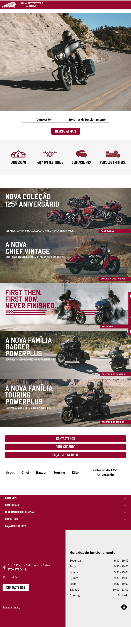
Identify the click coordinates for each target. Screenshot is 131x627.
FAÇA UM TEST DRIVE (65, 455)
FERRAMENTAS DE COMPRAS (20, 512)
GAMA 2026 (11, 498)
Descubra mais (65, 131)
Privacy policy (11, 607)
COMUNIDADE (12, 505)
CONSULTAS (11, 519)
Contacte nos (65, 439)
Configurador (65, 447)
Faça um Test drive (16, 526)
